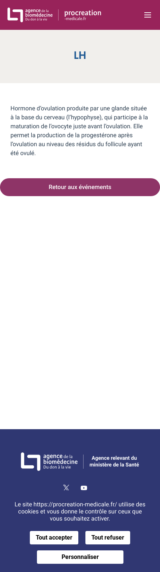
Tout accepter (54, 537)
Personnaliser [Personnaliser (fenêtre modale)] (80, 556)
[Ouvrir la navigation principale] (148, 15)
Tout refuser (107, 537)
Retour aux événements (79, 187)
